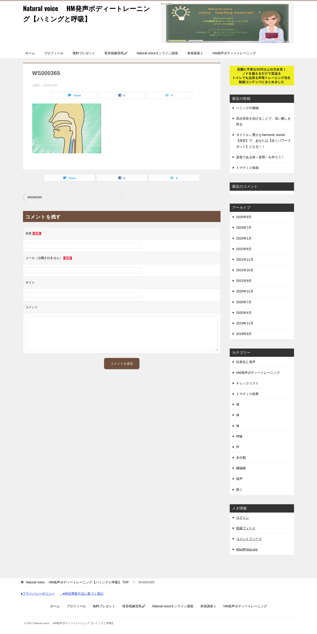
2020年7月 (244, 302)
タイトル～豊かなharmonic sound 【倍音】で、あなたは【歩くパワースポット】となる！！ (263, 140)
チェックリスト (247, 383)
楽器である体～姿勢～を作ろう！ (260, 157)
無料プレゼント (84, 53)
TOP (77, 582)
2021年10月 (244, 270)
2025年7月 (244, 227)
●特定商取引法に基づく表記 (81, 594)
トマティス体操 (247, 168)
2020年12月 (244, 291)
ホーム (30, 53)
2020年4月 (244, 312)
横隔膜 (241, 468)
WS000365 (35, 197)
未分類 (241, 457)
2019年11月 (244, 323)
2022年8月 (244, 249)
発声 (241, 479)
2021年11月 (244, 259)
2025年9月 (244, 217)
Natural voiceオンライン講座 (157, 53)
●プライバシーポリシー (38, 594)
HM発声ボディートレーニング (234, 53)
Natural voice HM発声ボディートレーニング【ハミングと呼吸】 (89, 13)
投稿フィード (245, 528)
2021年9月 (244, 280)
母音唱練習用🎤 (115, 53)
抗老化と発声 (245, 362)
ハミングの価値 (247, 108)
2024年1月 (244, 238)
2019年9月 (244, 334)
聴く (239, 489)
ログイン (242, 517)
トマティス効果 (247, 394)
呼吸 (239, 436)
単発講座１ (195, 53)
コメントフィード (249, 539)
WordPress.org (247, 549)
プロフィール (53, 53)
